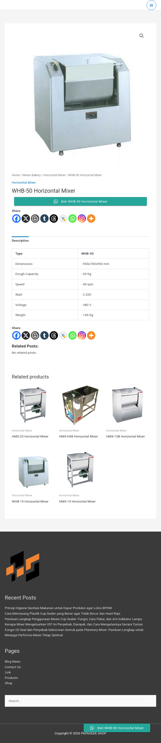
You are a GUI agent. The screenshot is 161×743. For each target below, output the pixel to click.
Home (16, 175)
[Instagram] (82, 335)
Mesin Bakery (32, 175)
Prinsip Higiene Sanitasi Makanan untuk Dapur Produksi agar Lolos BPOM (58, 608)
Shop (8, 683)
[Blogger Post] (35, 335)
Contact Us (13, 667)
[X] (26, 335)
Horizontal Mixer (54, 175)
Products (11, 678)
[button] (141, 35)
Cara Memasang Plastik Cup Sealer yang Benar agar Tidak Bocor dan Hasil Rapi (62, 613)
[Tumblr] (44, 335)
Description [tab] (20, 240)
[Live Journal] (63, 335)
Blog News (12, 661)
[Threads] (54, 335)
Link (8, 672)
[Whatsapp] (72, 335)
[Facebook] (16, 335)
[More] (91, 335)
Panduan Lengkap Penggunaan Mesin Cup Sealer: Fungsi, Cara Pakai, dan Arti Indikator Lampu (73, 619)
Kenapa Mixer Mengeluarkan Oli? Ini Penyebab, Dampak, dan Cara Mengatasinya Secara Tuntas (74, 624)
